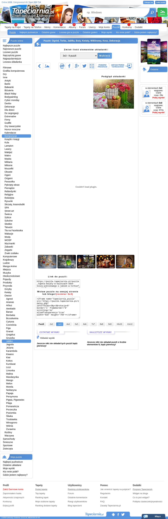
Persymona (12, 396)
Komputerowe (10, 256)
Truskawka (11, 419)
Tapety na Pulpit (13, 27)
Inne (5, 77)
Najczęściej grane (12, 55)
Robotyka (9, 198)
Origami (8, 178)
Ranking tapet (41, 497)
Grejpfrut (10, 334)
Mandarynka (12, 377)
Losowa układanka (12, 62)
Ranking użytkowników (78, 489)
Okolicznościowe (11, 276)
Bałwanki (9, 87)
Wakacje (9, 233)
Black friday (10, 93)
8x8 (101, 324)
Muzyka (7, 272)
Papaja (9, 393)
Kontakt (103, 497)
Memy (47, 27)
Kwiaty (8, 292)
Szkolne (9, 220)
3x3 (59, 324)
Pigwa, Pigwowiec (15, 399)
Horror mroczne (12, 129)
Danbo (8, 103)
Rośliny (8, 432)
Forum (82, 27)
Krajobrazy (8, 259)
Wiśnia (9, 426)
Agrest (9, 299)
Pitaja (9, 403)
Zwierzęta (8, 448)
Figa (8, 328)
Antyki (8, 80)
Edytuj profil (8, 505)
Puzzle (116, 27)
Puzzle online (17, 41)
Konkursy (127, 27)
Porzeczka (11, 409)
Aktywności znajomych (13, 497)
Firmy (7, 119)
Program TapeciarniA (142, 489)
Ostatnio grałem (90, 32)
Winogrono (11, 422)
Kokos (9, 360)
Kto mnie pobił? (123, 32)
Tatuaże (8, 227)
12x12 (129, 324)
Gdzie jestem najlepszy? (145, 32)
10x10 (119, 324)
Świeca (8, 214)
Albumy (72, 27)
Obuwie (8, 172)
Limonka (10, 370)
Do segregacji (12, 113)
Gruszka (10, 338)
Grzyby (8, 289)
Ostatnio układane (12, 465)
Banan (9, 312)
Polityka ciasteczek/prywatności (147, 501)
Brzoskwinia (12, 318)
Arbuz (9, 305)
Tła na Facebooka (14, 230)
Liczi (8, 367)
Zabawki (9, 246)
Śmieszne (8, 442)
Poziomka (11, 413)
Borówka (10, 315)
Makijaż (8, 152)
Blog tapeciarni (75, 505)
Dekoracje (10, 106)
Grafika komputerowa (14, 71)
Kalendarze (10, 132)
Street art (9, 211)
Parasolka (10, 181)
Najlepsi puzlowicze (28, 32)
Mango (9, 380)
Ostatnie (154, 69)
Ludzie (6, 263)
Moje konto (104, 27)
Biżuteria (9, 90)
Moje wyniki (106, 32)
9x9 (110, 324)
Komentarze (59, 27)
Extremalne (10, 116)
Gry (5, 74)
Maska (8, 158)
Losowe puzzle (10, 52)
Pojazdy (7, 279)
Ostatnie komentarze (77, 497)
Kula (7, 142)
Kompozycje (11, 136)
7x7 (93, 324)
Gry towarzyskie (13, 126)
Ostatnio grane (48, 32)
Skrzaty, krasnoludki (15, 204)
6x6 (85, 324)
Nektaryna (11, 390)
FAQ (102, 501)
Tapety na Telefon (33, 27)
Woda (7, 237)
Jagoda (10, 344)
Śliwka (9, 416)
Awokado (10, 308)
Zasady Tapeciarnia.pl (110, 505)
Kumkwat (11, 364)
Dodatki (138, 27)
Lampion (9, 145)
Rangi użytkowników (77, 501)
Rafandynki (10, 191)
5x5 (76, 324)
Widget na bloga (140, 493)
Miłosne (8, 165)
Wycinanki (10, 243)
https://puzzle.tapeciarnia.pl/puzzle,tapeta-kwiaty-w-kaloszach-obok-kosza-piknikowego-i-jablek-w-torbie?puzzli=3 (58, 283)
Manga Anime (10, 266)
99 (84, 24)
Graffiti (8, 123)
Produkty (7, 282)
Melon (9, 383)
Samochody (9, 439)
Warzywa (9, 435)
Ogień (8, 175)
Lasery (8, 149)
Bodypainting (11, 97)
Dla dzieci (9, 110)
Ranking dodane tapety (46, 505)
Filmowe (7, 67)
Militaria (8, 162)
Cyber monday (12, 100)
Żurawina (11, 429)
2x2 (51, 324)
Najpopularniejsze (12, 58)
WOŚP (8, 240)
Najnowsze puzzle (12, 49)
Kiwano (10, 354)
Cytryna (10, 321)
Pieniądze (10, 188)
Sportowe (7, 445)
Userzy (92, 27)
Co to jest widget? (141, 497)
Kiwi (8, 357)
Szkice (8, 217)
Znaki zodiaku (12, 253)
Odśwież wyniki (45, 338)
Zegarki (8, 250)
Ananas (10, 302)
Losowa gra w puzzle (69, 32)
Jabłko (9, 341)
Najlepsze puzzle (11, 45)
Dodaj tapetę (41, 489)
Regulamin (105, 493)
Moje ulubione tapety (45, 501)
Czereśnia (11, 325)
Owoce (8, 295)
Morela (9, 386)
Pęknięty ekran (12, 185)
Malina (9, 373)
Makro (8, 155)
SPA (7, 207)
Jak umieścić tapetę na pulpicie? (115, 489)
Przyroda (7, 285)
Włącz (158, 516)
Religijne (9, 194)
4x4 (68, 324)
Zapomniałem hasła (12, 493)
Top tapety (40, 493)
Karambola (11, 351)
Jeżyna (9, 347)
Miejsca (7, 269)
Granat (9, 331)
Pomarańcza (12, 406)
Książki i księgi (12, 139)
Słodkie (8, 224)
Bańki (7, 84)
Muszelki (9, 168)
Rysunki (9, 201)
